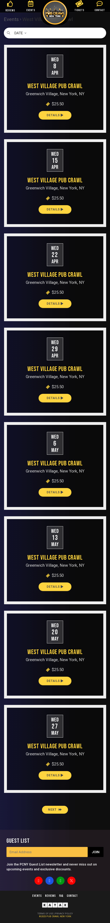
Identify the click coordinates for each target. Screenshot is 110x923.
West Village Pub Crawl (55, 86)
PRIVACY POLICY (64, 913)
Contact (72, 896)
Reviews (50, 896)
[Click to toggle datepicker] (55, 33)
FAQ (61, 896)
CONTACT (100, 10)
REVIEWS (10, 10)
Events (37, 896)
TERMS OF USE (45, 913)
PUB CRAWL (53, 916)
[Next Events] (55, 810)
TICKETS (79, 10)
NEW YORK (65, 916)
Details (55, 115)
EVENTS (30, 10)
